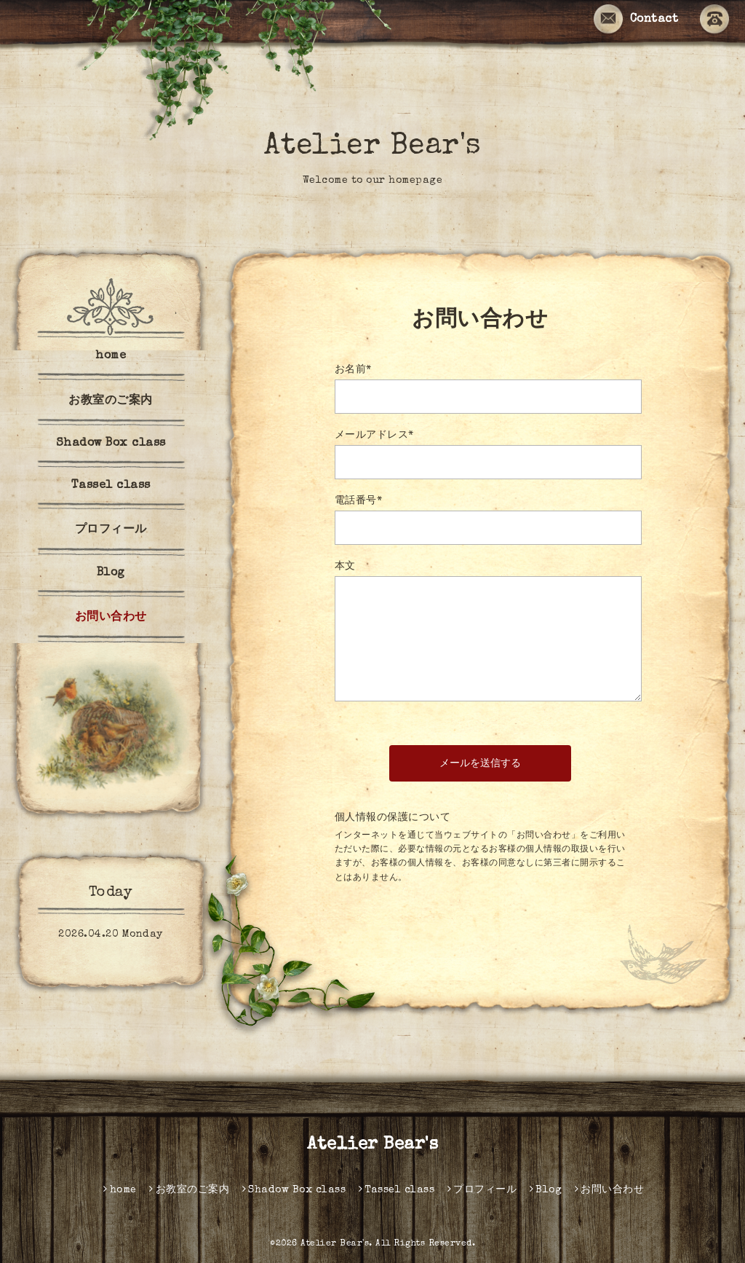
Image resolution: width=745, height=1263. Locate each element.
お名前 (353, 370)
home (110, 356)
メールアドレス (374, 435)
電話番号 (359, 501)
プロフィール (111, 530)
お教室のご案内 (110, 401)
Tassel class (111, 486)
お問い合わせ (111, 617)
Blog (111, 573)
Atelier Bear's (373, 147)
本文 (345, 567)
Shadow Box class (111, 443)
